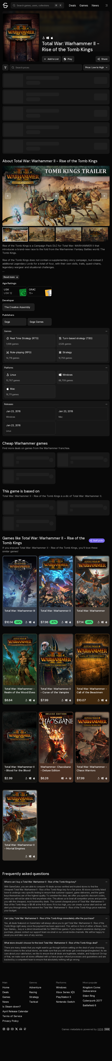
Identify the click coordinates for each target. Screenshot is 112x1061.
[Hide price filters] (5, 67)
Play (67, 59)
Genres (56, 331)
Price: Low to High (96, 67)
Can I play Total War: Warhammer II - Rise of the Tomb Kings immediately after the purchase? (56, 918)
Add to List (51, 59)
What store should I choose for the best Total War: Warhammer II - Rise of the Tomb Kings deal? (56, 943)
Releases (56, 404)
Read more (11, 277)
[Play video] (56, 196)
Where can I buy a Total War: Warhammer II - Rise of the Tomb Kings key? (56, 882)
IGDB (100, 1029)
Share (102, 59)
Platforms (56, 367)
